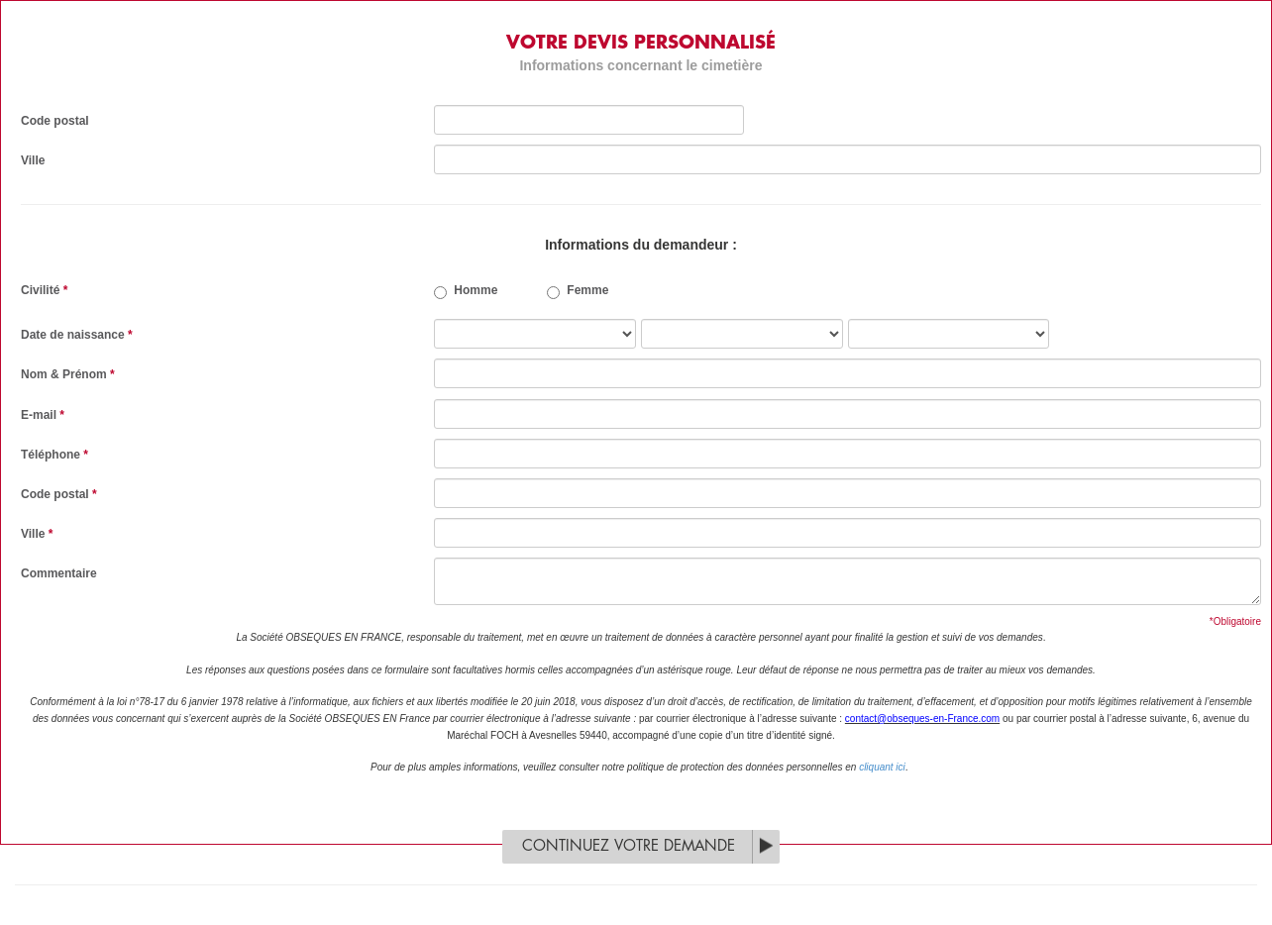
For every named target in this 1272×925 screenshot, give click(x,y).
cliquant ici (882, 767)
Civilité (44, 290)
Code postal (55, 121)
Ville (33, 160)
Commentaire (59, 573)
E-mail (42, 415)
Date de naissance (77, 335)
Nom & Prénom (68, 374)
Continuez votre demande (628, 846)
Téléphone (54, 455)
